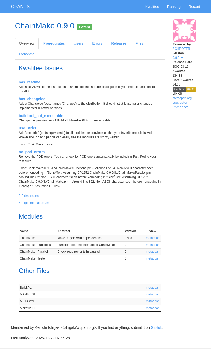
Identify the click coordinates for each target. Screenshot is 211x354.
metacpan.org (182, 98)
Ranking (174, 6)
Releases (118, 43)
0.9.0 (178, 58)
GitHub (156, 327)
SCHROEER (181, 49)
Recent (194, 6)
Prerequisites (54, 43)
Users (79, 43)
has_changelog (32, 99)
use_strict (27, 128)
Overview (26, 43)
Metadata (26, 54)
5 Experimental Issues (34, 203)
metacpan (152, 238)
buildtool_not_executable (41, 116)
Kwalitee (152, 6)
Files (139, 43)
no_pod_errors (32, 152)
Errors (97, 43)
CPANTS (20, 6)
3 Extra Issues (29, 196)
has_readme (29, 82)
